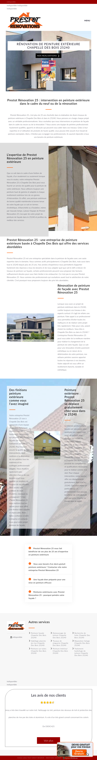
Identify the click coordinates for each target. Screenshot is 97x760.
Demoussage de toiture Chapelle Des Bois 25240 (58, 635)
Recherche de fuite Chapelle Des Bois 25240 (81, 635)
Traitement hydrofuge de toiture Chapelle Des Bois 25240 (80, 652)
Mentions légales (53, 758)
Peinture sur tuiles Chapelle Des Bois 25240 (37, 651)
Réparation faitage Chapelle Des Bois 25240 (81, 643)
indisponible (12, 5)
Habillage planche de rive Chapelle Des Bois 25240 (37, 643)
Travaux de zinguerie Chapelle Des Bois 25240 (59, 643)
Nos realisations (48, 55)
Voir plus (48, 740)
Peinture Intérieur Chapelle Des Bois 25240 (59, 651)
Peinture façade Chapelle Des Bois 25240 (37, 635)
